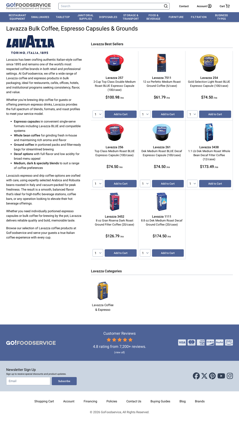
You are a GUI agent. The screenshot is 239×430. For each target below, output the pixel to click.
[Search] (110, 6)
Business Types (221, 17)
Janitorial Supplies (85, 17)
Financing (90, 401)
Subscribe (64, 381)
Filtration (199, 17)
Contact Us (133, 401)
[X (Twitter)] (204, 376)
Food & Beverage (153, 17)
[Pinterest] (212, 376)
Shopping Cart (44, 401)
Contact (184, 6)
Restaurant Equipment (17, 17)
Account (68, 401)
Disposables (108, 17)
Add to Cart (121, 114)
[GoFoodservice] (28, 6)
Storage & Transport (131, 17)
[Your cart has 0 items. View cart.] (224, 6)
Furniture (176, 17)
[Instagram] (230, 376)
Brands (200, 401)
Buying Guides (160, 401)
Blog (182, 401)
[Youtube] (221, 376)
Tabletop (63, 17)
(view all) (119, 352)
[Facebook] (196, 376)
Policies (111, 401)
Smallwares (40, 17)
